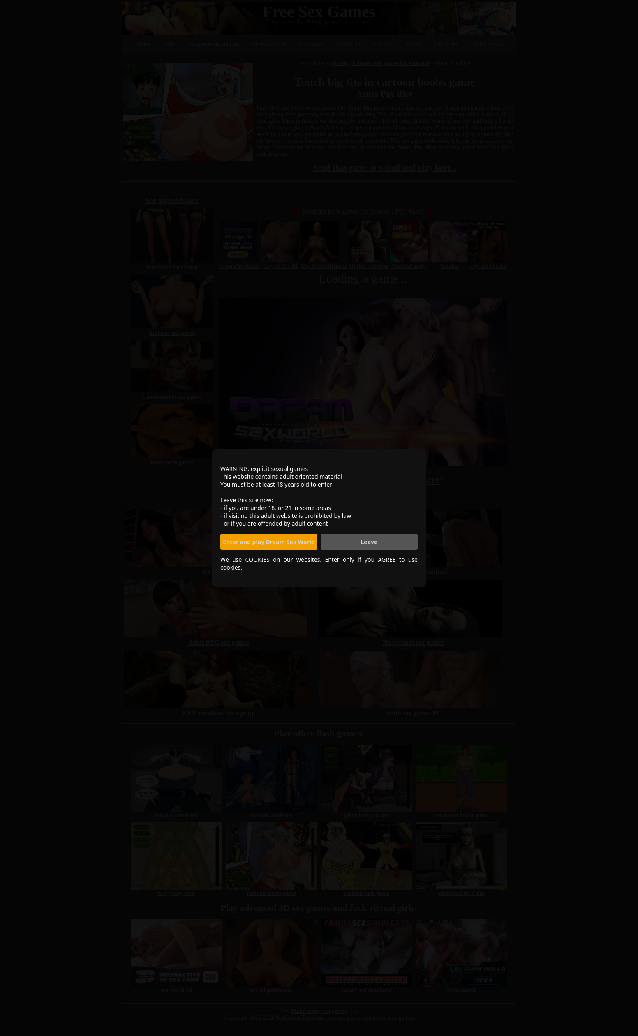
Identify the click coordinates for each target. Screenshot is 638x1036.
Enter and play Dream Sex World (268, 542)
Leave (369, 542)
